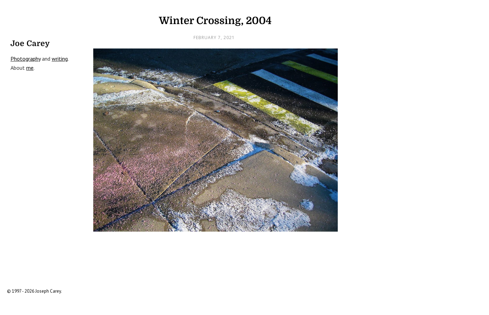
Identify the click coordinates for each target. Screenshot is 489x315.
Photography (25, 58)
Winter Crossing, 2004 (215, 21)
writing (60, 58)
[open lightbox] (215, 140)
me (30, 67)
